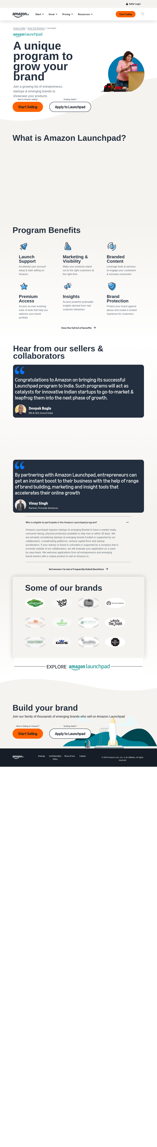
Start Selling (125, 14)
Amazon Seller (19, 28)
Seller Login (135, 4)
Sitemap (41, 756)
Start (38, 14)
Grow (52, 14)
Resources (84, 14)
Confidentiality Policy (55, 757)
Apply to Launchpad (70, 107)
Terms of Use (69, 756)
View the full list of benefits (76, 327)
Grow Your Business (36, 28)
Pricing (66, 14)
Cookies (82, 756)
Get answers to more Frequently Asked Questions (76, 569)
